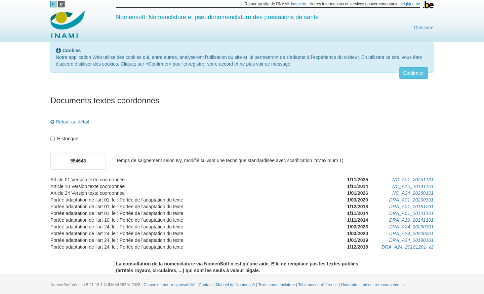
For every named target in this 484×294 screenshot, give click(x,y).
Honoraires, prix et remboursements (373, 285)
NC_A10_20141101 (413, 186)
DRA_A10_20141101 (411, 220)
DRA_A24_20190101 (411, 240)
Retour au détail (69, 121)
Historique (64, 138)
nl (53, 4)
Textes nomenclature (277, 285)
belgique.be (410, 4)
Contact (206, 285)
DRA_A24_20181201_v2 (407, 247)
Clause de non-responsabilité (170, 285)
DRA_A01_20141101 (411, 213)
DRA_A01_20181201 (411, 206)
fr (61, 4)
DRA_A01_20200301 (411, 200)
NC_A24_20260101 (413, 193)
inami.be (298, 4)
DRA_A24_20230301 (411, 226)
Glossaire (424, 27)
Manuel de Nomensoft (236, 285)
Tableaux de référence (318, 285)
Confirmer (413, 73)
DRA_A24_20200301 (411, 233)
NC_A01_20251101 (413, 179)
